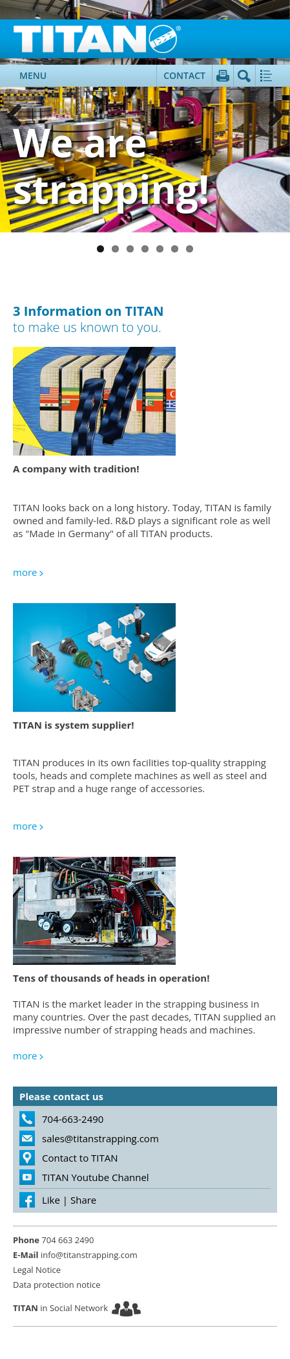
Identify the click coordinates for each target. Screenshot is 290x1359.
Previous (19, 116)
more (25, 572)
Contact (184, 75)
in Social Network (60, 1308)
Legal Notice (37, 1270)
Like (51, 1199)
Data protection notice (56, 1284)
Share (83, 1199)
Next (271, 116)
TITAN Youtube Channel (95, 1177)
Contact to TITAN (80, 1157)
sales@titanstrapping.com (100, 1138)
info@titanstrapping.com (75, 1255)
